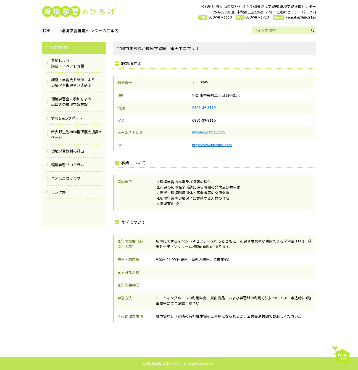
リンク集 (58, 192)
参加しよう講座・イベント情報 (67, 63)
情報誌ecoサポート (66, 118)
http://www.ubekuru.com (212, 144)
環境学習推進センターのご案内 (90, 30)
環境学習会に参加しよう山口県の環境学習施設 (71, 102)
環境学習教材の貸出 (67, 151)
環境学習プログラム (67, 165)
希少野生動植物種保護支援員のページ (76, 134)
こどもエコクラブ (65, 178)
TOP (46, 30)
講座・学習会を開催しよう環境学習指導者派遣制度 (73, 82)
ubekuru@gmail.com (208, 132)
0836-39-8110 (204, 107)
